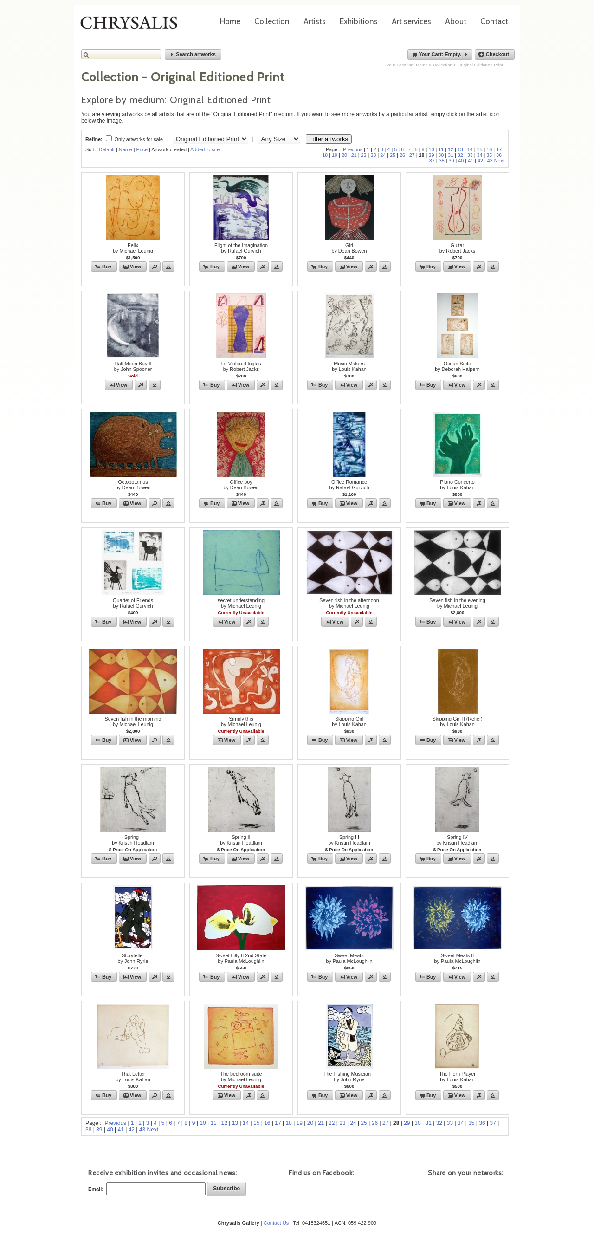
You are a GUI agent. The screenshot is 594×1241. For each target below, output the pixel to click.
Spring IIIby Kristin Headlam (349, 839)
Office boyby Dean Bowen (240, 484)
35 (489, 155)
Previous (352, 149)
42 (480, 160)
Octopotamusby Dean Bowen (132, 484)
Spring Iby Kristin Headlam (133, 839)
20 (344, 155)
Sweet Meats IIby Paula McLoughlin (457, 958)
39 (451, 160)
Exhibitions (359, 21)
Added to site (205, 149)
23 (373, 155)
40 (461, 160)
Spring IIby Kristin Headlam (241, 839)
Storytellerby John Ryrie (132, 958)
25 (392, 155)
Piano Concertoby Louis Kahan (457, 484)
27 (412, 155)
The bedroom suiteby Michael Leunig (241, 1076)
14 (470, 149)
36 (499, 155)
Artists (314, 21)
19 (334, 155)
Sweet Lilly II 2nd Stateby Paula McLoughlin (241, 958)
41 (470, 160)
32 (460, 155)
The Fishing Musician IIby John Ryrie (349, 1076)
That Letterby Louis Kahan (133, 1076)
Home (230, 21)
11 (441, 149)
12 (450, 149)
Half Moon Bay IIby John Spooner (133, 366)
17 (499, 149)
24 (383, 155)
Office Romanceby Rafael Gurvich (349, 484)
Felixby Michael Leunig (133, 247)
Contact (494, 21)
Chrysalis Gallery (132, 26)
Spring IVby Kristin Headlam (457, 839)
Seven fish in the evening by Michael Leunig (457, 603)
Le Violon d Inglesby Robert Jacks (241, 366)
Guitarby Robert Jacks (457, 247)
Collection (272, 21)
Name (125, 149)
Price (142, 149)
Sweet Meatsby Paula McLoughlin (349, 958)
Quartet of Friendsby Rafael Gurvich (133, 603)
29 (431, 155)
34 (480, 155)
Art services (411, 21)
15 (480, 149)
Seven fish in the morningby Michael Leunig (133, 721)
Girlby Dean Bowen (349, 247)
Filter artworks (329, 139)
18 (325, 155)
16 (489, 149)
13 (460, 149)
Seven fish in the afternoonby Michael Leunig (349, 603)
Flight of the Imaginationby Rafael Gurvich (241, 247)
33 (470, 155)
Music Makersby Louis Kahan (349, 366)
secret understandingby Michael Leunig (241, 603)
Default (107, 149)
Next (499, 160)
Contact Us (276, 1223)
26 (402, 155)
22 (364, 155)
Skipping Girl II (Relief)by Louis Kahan (457, 721)
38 (442, 160)
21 (354, 155)
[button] (193, 54)
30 (441, 155)
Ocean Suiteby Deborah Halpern (457, 366)
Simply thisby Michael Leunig (241, 721)
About (455, 21)
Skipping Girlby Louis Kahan (349, 721)
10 (431, 149)
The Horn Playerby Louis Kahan (457, 1076)
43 (490, 160)
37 (432, 160)
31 (450, 155)
